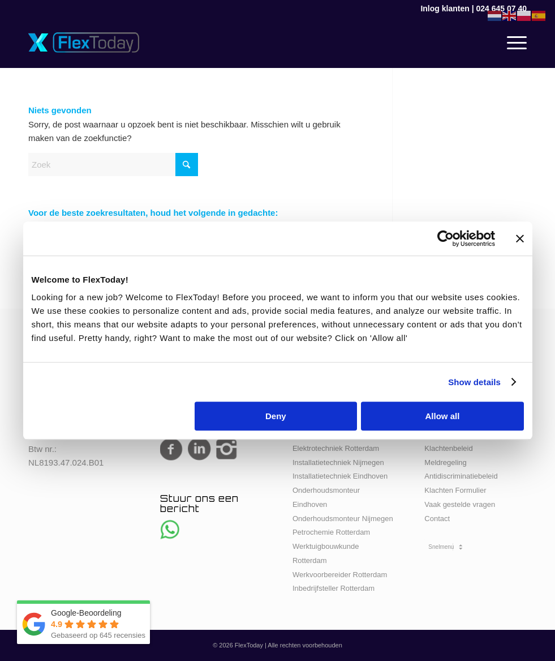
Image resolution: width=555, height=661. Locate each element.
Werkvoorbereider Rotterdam (339, 574)
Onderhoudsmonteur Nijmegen (342, 518)
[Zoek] (113, 164)
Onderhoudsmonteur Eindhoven (326, 497)
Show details (474, 382)
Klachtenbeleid (448, 448)
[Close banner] (520, 238)
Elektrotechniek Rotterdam (335, 448)
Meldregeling (445, 462)
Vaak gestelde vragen (459, 504)
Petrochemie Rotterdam (331, 532)
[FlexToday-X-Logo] (83, 42)
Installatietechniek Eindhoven (340, 476)
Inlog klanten (444, 8)
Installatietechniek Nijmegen (338, 462)
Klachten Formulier (455, 490)
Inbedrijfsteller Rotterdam (333, 588)
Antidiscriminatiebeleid (460, 476)
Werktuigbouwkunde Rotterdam (325, 553)
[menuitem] (511, 42)
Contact (437, 518)
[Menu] (511, 42)
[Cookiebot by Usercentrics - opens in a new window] (445, 238)
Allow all (442, 416)
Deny (275, 416)
